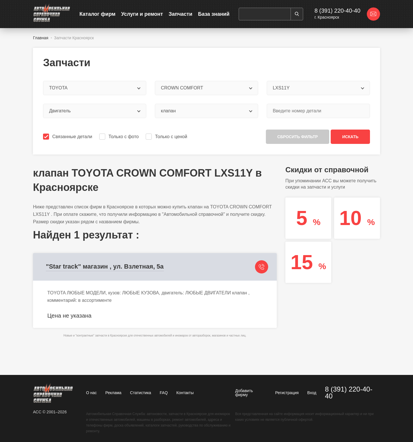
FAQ (164, 392)
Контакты (185, 392)
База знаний (213, 14)
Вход (311, 392)
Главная (40, 38)
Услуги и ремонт (142, 14)
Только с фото (119, 136)
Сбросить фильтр (297, 136)
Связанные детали (68, 136)
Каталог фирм (97, 14)
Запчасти (180, 14)
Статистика (140, 392)
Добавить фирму (244, 392)
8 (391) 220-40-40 (337, 10)
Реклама (113, 392)
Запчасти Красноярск (74, 38)
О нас (91, 392)
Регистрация (287, 392)
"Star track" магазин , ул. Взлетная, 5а (105, 266)
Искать (350, 136)
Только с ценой (167, 136)
